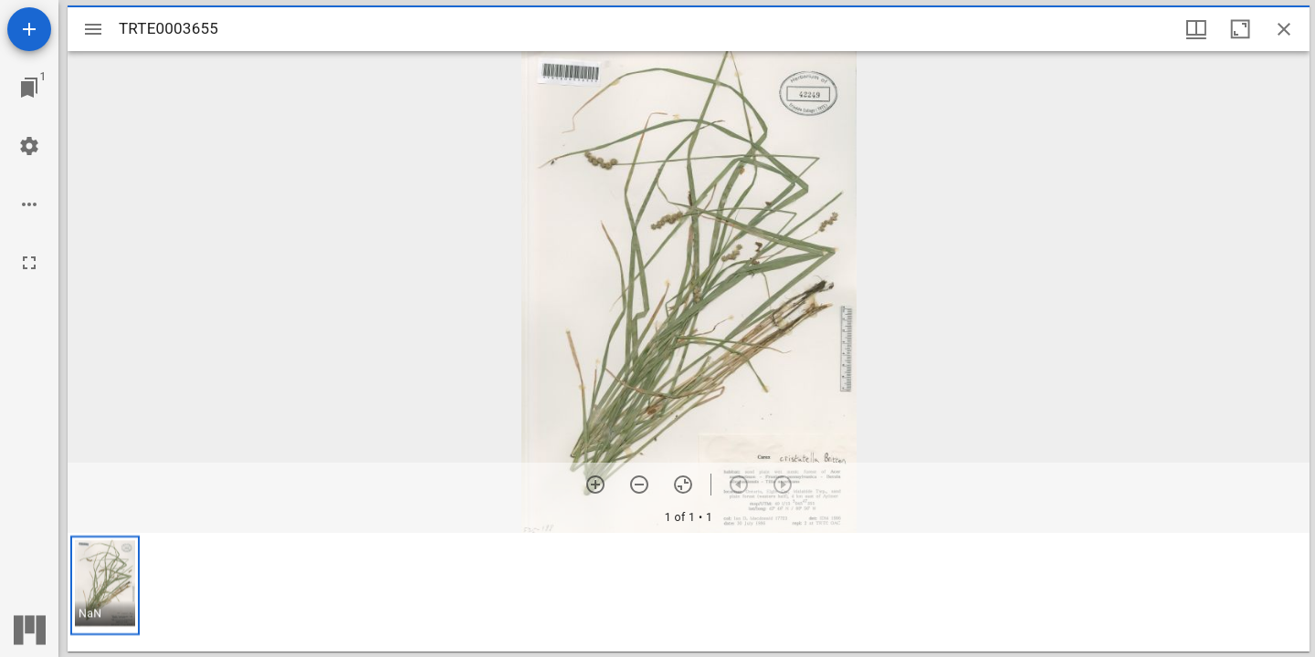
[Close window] (1284, 29)
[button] (105, 585)
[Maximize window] (1240, 29)
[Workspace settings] (29, 146)
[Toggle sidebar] (93, 29)
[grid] (689, 592)
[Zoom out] (639, 484)
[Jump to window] (29, 88)
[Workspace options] (29, 204)
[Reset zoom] (683, 484)
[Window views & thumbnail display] (1196, 29)
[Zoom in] (595, 484)
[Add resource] (29, 29)
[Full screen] (29, 263)
